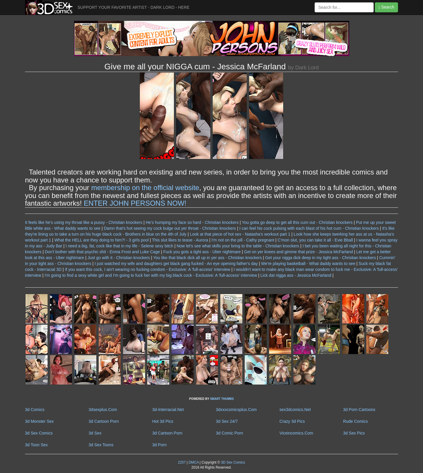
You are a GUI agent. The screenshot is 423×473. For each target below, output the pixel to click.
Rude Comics (355, 421)
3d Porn (159, 444)
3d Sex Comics (39, 433)
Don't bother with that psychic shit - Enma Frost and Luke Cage (102, 251)
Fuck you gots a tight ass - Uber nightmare (202, 251)
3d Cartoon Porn (104, 421)
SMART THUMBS (222, 398)
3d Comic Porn (229, 433)
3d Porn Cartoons (359, 409)
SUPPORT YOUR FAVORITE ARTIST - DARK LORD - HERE (133, 7)
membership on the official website (145, 188)
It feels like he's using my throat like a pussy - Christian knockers (83, 222)
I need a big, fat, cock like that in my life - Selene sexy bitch (119, 246)
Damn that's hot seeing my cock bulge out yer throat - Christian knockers (170, 228)
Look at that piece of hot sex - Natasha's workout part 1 (240, 234)
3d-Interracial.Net (168, 409)
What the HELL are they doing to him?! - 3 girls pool (101, 240)
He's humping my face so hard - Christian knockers (192, 222)
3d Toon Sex (36, 444)
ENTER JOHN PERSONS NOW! (135, 203)
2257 (182, 462)
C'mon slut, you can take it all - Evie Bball (315, 240)
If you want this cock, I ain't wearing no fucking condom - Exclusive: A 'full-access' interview (148, 269)
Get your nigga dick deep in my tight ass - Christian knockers (320, 257)
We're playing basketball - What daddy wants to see (308, 263)
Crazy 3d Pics (292, 421)
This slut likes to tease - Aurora (180, 240)
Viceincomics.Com (296, 433)
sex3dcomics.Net (295, 409)
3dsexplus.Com (103, 409)
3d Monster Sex (39, 421)
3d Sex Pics (354, 433)
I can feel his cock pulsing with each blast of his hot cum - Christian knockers (309, 228)
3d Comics (34, 409)
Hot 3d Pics (162, 421)
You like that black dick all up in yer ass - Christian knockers (207, 257)
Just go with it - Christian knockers (119, 257)
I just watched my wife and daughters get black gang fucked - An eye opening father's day (176, 263)
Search (386, 7)
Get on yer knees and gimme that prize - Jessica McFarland (298, 251)
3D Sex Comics (232, 462)
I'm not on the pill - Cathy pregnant (243, 240)
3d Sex (95, 433)
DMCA (194, 462)
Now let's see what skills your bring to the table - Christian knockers (238, 246)
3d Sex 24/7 (227, 421)
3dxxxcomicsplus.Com (236, 409)
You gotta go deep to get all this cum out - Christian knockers (297, 222)
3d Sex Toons (101, 444)
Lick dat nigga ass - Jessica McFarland (296, 275)
